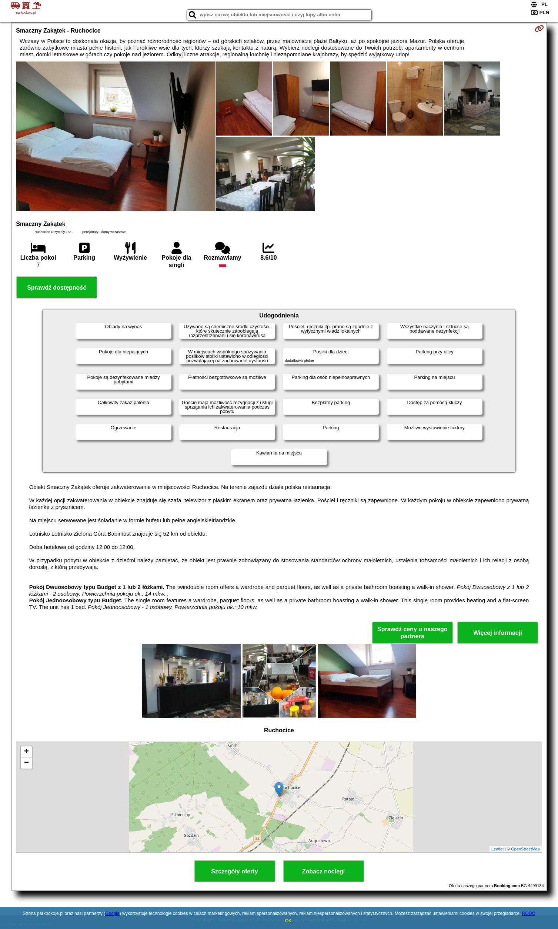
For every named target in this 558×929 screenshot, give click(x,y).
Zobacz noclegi (323, 871)
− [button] (26, 763)
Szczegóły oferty (234, 871)
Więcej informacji (497, 633)
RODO (528, 913)
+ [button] (26, 751)
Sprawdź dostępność (56, 287)
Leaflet (497, 849)
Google (112, 913)
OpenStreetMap (525, 849)
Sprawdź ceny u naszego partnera (412, 632)
